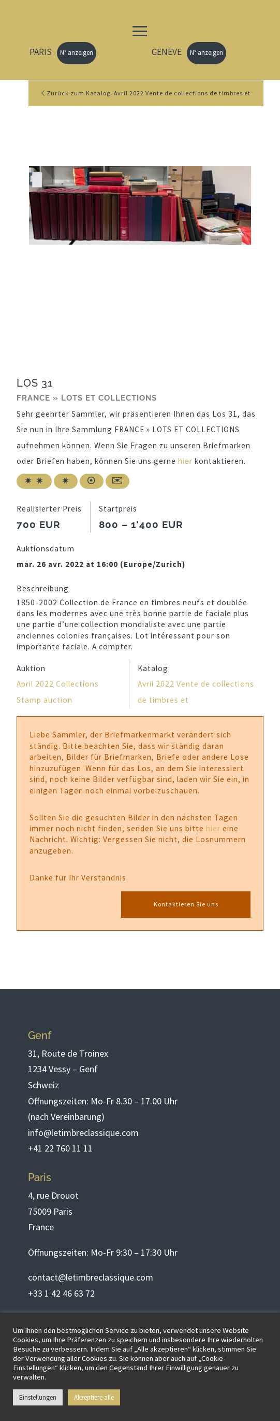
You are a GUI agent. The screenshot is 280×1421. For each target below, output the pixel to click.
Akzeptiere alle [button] (94, 1397)
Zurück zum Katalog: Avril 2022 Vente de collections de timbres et (145, 93)
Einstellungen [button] (37, 1397)
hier (185, 461)
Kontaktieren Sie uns (186, 904)
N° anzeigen (76, 52)
